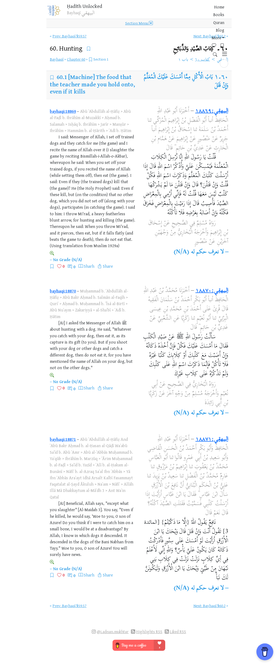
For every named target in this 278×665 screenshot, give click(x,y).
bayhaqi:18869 (63, 111)
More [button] (176, 13)
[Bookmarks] (200, 12)
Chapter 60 (76, 59)
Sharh (89, 266)
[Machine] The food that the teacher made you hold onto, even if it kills (92, 84)
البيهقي (222, 60)
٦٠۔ (200, 49)
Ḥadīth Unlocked (87, 8)
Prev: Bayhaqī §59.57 (69, 36)
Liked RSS (178, 632)
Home (120, 13)
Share (108, 266)
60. (67, 48)
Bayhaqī (57, 59)
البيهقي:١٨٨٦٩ (211, 111)
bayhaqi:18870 (63, 291)
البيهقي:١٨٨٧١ (212, 439)
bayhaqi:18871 (63, 439)
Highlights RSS (149, 632)
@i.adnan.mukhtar (113, 632)
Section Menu (139, 27)
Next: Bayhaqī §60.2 (209, 36)
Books (134, 13)
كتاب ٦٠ (202, 60)
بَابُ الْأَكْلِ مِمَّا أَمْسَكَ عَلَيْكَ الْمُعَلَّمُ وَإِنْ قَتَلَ (186, 81)
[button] (224, 12)
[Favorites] (192, 12)
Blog (163, 13)
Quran (149, 13)
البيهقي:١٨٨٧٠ (212, 291)
